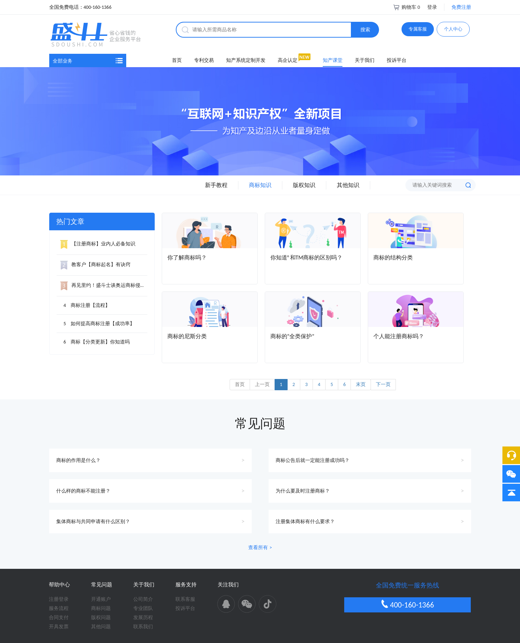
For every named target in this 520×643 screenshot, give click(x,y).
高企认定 (287, 60)
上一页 (262, 384)
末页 (361, 384)
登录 (432, 7)
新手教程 (216, 185)
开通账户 (101, 599)
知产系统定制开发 (245, 60)
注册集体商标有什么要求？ (305, 522)
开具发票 (59, 627)
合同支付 (59, 618)
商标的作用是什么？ (78, 460)
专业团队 (143, 608)
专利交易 (204, 60)
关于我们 (364, 60)
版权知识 (304, 185)
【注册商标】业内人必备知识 (97, 244)
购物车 (406, 7)
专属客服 (418, 29)
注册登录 (59, 599)
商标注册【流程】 (90, 305)
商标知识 (260, 185)
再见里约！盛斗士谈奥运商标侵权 (102, 285)
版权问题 (101, 618)
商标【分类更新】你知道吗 (100, 342)
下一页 (383, 384)
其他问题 (101, 627)
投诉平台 (396, 60)
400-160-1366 (407, 604)
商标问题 (101, 608)
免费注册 (461, 7)
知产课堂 (332, 60)
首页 (177, 60)
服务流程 (59, 608)
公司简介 (143, 599)
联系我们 (143, 627)
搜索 (365, 30)
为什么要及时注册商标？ (303, 491)
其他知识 (348, 185)
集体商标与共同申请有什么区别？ (93, 522)
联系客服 (185, 599)
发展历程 (143, 618)
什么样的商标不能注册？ (83, 491)
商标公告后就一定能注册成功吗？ (312, 460)
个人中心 (453, 29)
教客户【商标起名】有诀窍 (95, 265)
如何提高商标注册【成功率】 (103, 324)
